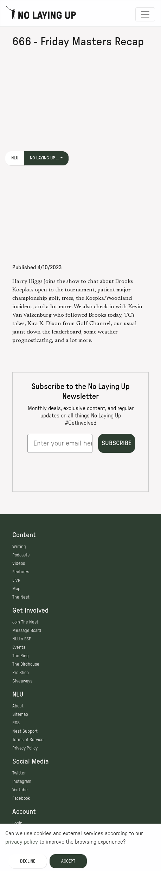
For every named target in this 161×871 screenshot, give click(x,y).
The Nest (21, 597)
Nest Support (25, 731)
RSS (16, 723)
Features (20, 572)
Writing (19, 547)
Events (18, 647)
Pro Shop (20, 673)
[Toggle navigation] (145, 14)
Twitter (19, 773)
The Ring (20, 656)
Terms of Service (28, 740)
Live (16, 580)
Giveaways (22, 681)
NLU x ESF (21, 639)
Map (16, 589)
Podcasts (21, 555)
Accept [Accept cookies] (68, 861)
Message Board (26, 630)
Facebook (21, 798)
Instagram (21, 781)
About (18, 706)
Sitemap (20, 714)
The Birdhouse (25, 664)
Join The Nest (25, 622)
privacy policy (21, 842)
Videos (18, 563)
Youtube (20, 790)
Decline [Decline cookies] (27, 861)
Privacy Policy (25, 748)
